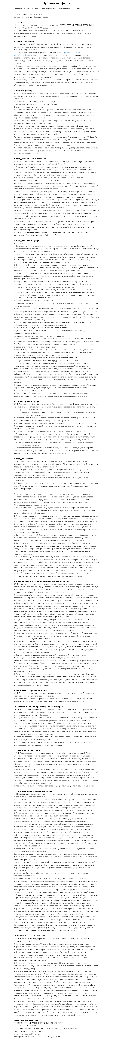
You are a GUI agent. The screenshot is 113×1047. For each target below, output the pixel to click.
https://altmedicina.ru (22, 55)
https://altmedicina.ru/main (73, 52)
